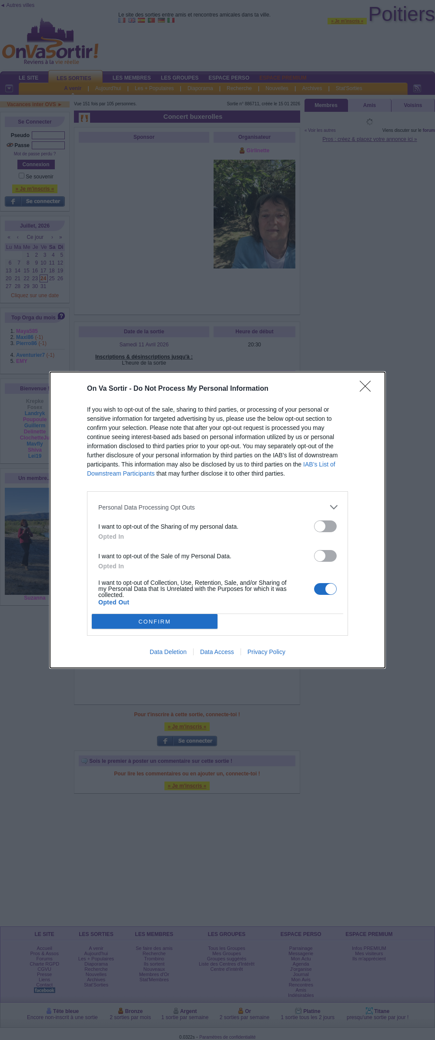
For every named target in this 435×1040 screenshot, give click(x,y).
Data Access (217, 651)
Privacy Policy (266, 651)
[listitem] (217, 507)
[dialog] (217, 520)
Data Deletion (168, 651)
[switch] (325, 526)
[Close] (368, 389)
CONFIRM (154, 621)
